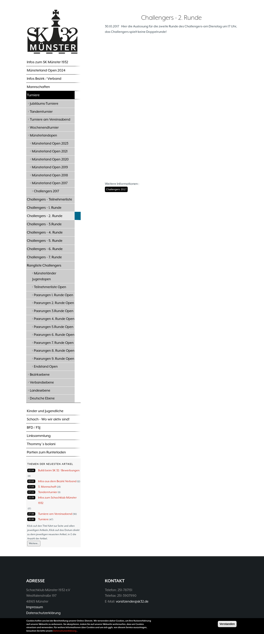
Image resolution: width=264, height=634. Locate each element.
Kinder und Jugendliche (45, 411)
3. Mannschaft (47, 486)
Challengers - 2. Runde (44, 216)
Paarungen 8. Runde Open (54, 351)
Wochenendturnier (44, 127)
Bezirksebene (40, 374)
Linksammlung (39, 436)
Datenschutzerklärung (43, 613)
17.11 (31, 492)
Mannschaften (38, 87)
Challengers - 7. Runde (44, 257)
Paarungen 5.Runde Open (53, 327)
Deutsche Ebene (42, 398)
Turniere (33, 95)
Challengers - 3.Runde (44, 224)
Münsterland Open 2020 (50, 159)
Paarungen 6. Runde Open (54, 335)
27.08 (31, 514)
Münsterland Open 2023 (50, 143)
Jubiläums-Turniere (44, 103)
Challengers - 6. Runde (45, 249)
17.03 (31, 486)
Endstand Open (46, 366)
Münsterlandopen (43, 135)
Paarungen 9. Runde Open (54, 359)
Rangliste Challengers (44, 265)
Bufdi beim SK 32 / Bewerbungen (58, 470)
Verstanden (227, 624)
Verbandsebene (42, 382)
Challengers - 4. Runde (45, 232)
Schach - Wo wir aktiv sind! (48, 419)
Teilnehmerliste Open (50, 287)
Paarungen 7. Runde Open (54, 343)
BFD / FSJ (33, 427)
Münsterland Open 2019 (50, 167)
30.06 (31, 519)
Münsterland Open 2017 (50, 183)
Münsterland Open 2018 (50, 175)
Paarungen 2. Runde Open (54, 303)
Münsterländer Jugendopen (44, 276)
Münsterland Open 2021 (50, 151)
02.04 (31, 470)
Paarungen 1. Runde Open (53, 295)
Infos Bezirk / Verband (44, 79)
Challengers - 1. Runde (44, 208)
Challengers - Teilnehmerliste (49, 199)
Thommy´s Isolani (41, 444)
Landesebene (40, 390)
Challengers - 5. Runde (44, 241)
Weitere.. (34, 543)
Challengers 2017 (46, 191)
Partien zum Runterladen (46, 452)
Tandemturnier (41, 112)
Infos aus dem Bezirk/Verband (57, 481)
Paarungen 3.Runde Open (53, 311)
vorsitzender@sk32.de (132, 601)
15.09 (31, 497)
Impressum (34, 607)
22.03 (31, 481)
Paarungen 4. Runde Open (54, 319)
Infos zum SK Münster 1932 (47, 62)
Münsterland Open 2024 (46, 70)
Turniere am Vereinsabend (50, 119)
